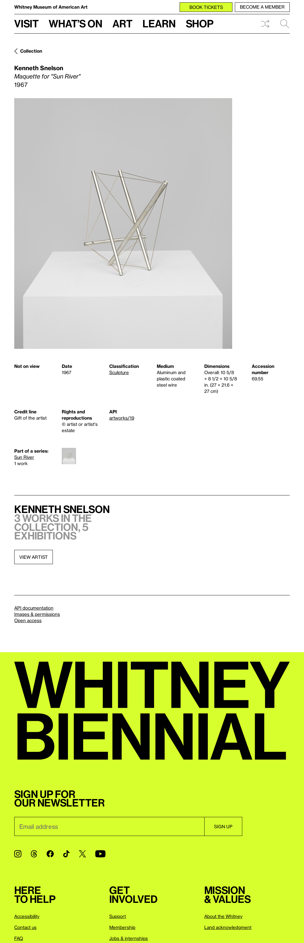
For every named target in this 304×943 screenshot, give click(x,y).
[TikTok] (66, 853)
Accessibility (26, 916)
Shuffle (265, 24)
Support (117, 916)
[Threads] (34, 853)
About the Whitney (223, 916)
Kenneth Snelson (38, 67)
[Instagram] (18, 853)
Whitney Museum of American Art (51, 7)
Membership (122, 927)
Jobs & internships (128, 938)
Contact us (25, 927)
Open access (28, 620)
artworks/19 (121, 417)
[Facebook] (50, 853)
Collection (31, 51)
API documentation (33, 608)
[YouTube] (100, 853)
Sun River (24, 457)
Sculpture (119, 372)
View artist (33, 557)
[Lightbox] (123, 223)
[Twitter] (82, 853)
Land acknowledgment (227, 927)
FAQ (18, 938)
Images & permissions (37, 614)
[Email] (109, 826)
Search (284, 24)
